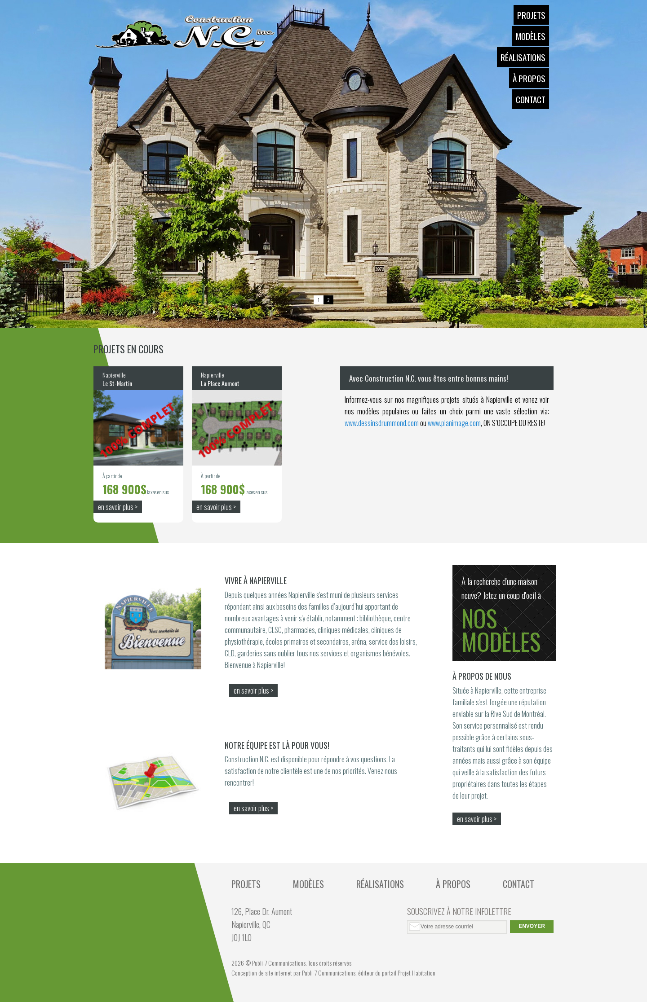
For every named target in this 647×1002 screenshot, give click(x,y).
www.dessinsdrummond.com (382, 423)
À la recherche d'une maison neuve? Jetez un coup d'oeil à (504, 617)
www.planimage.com (454, 423)
